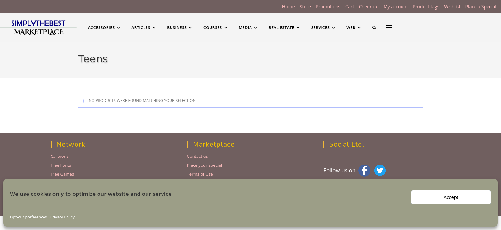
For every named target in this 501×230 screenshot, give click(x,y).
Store (305, 7)
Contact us (197, 156)
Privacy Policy (62, 217)
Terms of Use (200, 174)
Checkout (369, 7)
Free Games (62, 174)
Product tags (426, 7)
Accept (451, 197)
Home (288, 7)
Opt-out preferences (28, 217)
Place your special (204, 165)
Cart (349, 7)
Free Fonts (61, 165)
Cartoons (59, 156)
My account (396, 7)
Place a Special (480, 7)
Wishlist (452, 7)
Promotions (328, 7)
